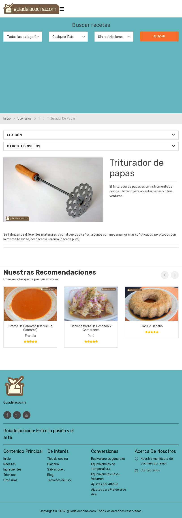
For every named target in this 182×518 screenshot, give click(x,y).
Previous (165, 275)
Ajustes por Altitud (104, 484)
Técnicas (9, 475)
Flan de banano (152, 326)
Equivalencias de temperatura (103, 466)
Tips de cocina (57, 459)
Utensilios (24, 118)
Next (175, 275)
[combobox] (22, 37)
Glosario (53, 464)
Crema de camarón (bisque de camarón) (30, 328)
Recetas (9, 464)
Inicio (7, 118)
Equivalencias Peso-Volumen (105, 476)
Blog (50, 475)
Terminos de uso (59, 480)
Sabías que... (56, 469)
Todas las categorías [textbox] (23, 37)
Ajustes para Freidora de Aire (108, 492)
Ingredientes (12, 469)
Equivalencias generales (108, 459)
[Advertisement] (91, 75)
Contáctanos (150, 470)
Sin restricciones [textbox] (111, 37)
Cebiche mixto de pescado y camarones (91, 328)
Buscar (159, 36)
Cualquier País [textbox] (63, 37)
